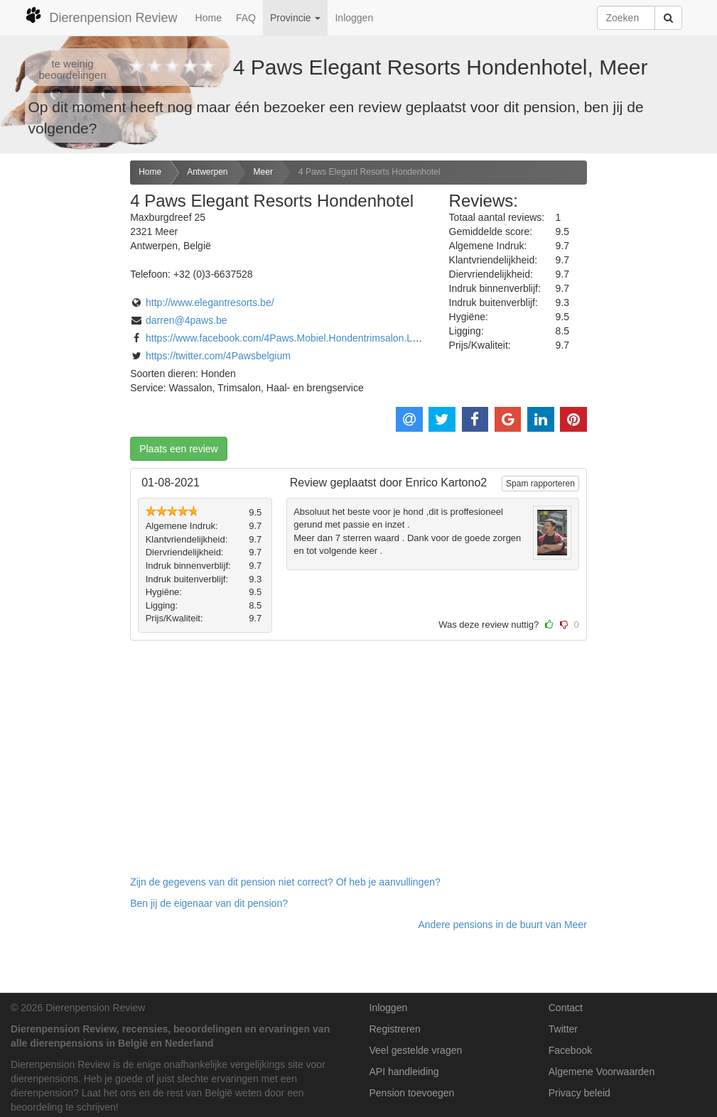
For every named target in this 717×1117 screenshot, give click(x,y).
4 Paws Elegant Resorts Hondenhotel (369, 172)
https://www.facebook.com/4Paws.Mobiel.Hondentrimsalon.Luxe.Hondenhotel (316, 338)
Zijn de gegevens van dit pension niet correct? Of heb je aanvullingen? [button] (285, 882)
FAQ (246, 17)
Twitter (563, 1029)
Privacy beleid (579, 1093)
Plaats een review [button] (178, 448)
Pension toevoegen (412, 1093)
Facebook (570, 1050)
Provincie (295, 17)
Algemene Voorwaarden (601, 1071)
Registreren (395, 1029)
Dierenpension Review (101, 15)
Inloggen (354, 17)
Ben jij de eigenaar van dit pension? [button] (209, 903)
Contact (566, 1007)
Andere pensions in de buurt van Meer (502, 924)
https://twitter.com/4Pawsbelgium (218, 355)
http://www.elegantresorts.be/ (210, 302)
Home (208, 17)
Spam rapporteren (540, 484)
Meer (263, 172)
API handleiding (404, 1071)
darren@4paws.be (186, 320)
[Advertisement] (60, 384)
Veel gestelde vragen (416, 1050)
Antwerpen (207, 172)
